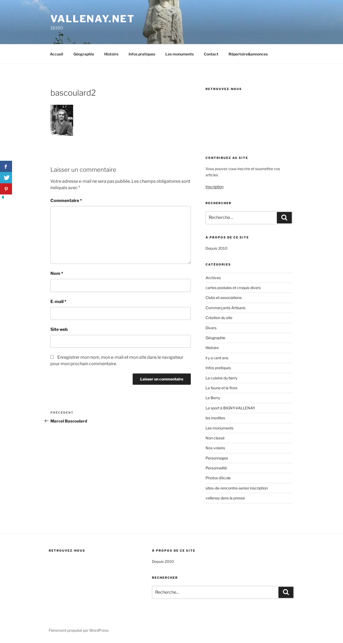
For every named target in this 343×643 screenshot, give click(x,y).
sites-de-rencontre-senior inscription (237, 488)
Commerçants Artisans (225, 307)
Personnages (217, 458)
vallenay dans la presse (225, 498)
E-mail (58, 301)
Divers (211, 328)
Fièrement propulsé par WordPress (79, 630)
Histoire (111, 54)
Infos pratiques (142, 54)
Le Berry (213, 397)
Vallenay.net (92, 19)
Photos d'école (218, 478)
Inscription (214, 186)
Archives (213, 277)
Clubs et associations (224, 297)
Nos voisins (215, 448)
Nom (56, 273)
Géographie (83, 54)
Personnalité (216, 468)
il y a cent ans (217, 358)
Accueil (56, 54)
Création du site (219, 317)
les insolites (215, 418)
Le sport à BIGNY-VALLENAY (230, 408)
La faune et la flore (221, 388)
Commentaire (66, 200)
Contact (211, 54)
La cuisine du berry (221, 378)
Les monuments (179, 54)
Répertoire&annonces (248, 54)
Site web (59, 329)
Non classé (215, 438)
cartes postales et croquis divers (233, 287)
